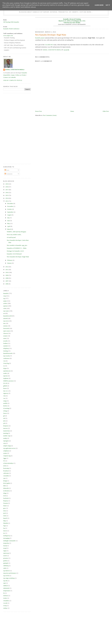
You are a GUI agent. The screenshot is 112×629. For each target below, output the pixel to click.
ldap (4, 521)
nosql (4, 548)
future (5, 505)
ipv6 (4, 513)
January (9, 263)
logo (4, 525)
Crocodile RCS (49, 44)
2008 (7, 278)
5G (4, 461)
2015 (7, 195)
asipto (5, 301)
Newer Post (38, 111)
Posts (7, 170)
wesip (5, 605)
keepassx (5, 426)
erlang (5, 411)
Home (72, 111)
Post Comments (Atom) (50, 115)
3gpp (4, 458)
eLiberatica (6, 491)
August (9, 215)
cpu (4, 478)
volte (4, 308)
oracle (5, 555)
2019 (7, 184)
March (9, 229)
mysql (5, 545)
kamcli (5, 518)
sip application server (9, 448)
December (10, 203)
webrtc (5, 303)
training (5, 351)
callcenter (6, 473)
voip (4, 296)
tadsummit (6, 588)
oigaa (4, 551)
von (4, 361)
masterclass (6, 431)
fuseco (5, 413)
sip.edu (5, 580)
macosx (5, 428)
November (10, 206)
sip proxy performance (9, 573)
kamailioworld (7, 316)
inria (4, 511)
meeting (5, 433)
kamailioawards (7, 353)
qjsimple (5, 563)
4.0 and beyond (11, 237)
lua (4, 528)
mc (4, 533)
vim (4, 396)
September (10, 212)
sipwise (5, 376)
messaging (6, 538)
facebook (6, 498)
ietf (4, 418)
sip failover (6, 570)
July (8, 218)
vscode (5, 603)
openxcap (6, 553)
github (5, 386)
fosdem (5, 343)
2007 (7, 281)
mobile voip (6, 436)
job (4, 423)
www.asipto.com (8, 35)
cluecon (5, 333)
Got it (108, 5)
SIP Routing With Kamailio (11, 22)
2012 (7, 267)
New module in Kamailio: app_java (17, 245)
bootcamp (6, 468)
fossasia (5, 503)
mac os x (5, 391)
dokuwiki (6, 488)
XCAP (5, 383)
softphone (6, 451)
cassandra (6, 476)
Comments (8, 174)
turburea (5, 595)
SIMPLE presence (8, 381)
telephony (6, 348)
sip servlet (6, 575)
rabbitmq (5, 565)
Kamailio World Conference (11, 29)
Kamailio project (40, 38)
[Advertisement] (12, 128)
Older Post (106, 111)
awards (5, 341)
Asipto (13, 75)
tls (4, 593)
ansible (5, 403)
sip (4, 298)
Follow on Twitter (21, 75)
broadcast (6, 471)
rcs (4, 366)
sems (4, 338)
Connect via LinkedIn (9, 77)
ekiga (4, 493)
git (4, 416)
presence (5, 558)
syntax (5, 453)
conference (6, 358)
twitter (5, 598)
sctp (4, 443)
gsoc (4, 508)
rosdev (5, 373)
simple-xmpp (7, 446)
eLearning (6, 408)
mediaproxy (6, 535)
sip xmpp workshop (9, 578)
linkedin (5, 523)
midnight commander (9, 541)
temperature (6, 590)
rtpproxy (5, 393)
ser (4, 313)
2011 (7, 269)
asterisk (5, 318)
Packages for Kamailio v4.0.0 (15, 251)
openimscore (6, 371)
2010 (7, 272)
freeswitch (6, 328)
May (8, 223)
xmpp (5, 401)
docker (5, 406)
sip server (6, 321)
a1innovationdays (8, 463)
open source (6, 331)
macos (5, 531)
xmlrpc (5, 608)
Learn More (99, 5)
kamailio (5, 293)
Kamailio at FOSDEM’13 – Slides (16, 248)
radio (4, 568)
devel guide (6, 483)
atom (4, 466)
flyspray (5, 501)
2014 (7, 198)
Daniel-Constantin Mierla (14, 69)
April (9, 226)
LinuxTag (6, 363)
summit (5, 346)
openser (5, 306)
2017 (7, 189)
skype (5, 368)
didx (4, 486)
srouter (5, 336)
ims (4, 323)
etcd (4, 496)
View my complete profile (12, 80)
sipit (4, 583)
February (10, 260)
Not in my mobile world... (14, 234)
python (5, 560)
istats (4, 515)
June (8, 220)
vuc (4, 398)
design (5, 481)
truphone (5, 378)
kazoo (5, 388)
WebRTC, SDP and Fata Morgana (16, 231)
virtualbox (6, 600)
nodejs (5, 438)
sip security (6, 356)
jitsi (4, 421)
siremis (5, 326)
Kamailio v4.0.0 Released (14, 254)
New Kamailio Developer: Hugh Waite (18, 257)
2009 (7, 275)
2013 (7, 201)
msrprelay (6, 543)
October (9, 209)
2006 (7, 284)
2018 (7, 187)
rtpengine (6, 441)
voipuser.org (6, 456)
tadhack (5, 585)
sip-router (6, 311)
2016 (7, 192)
